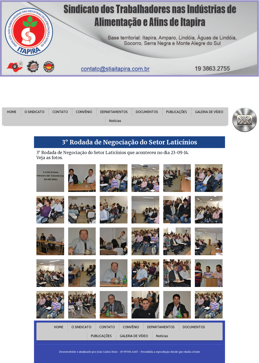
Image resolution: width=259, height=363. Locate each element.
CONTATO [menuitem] (60, 112)
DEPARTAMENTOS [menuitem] (114, 112)
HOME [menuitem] (11, 112)
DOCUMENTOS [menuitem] (147, 112)
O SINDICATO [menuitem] (34, 112)
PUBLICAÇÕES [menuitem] (176, 112)
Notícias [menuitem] (115, 121)
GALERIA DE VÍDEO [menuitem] (209, 112)
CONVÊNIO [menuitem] (84, 112)
